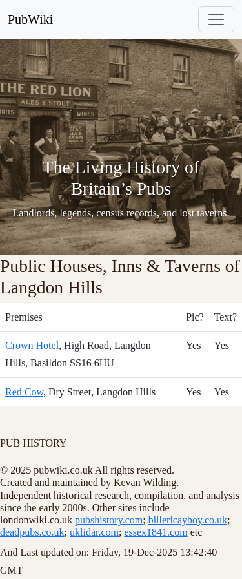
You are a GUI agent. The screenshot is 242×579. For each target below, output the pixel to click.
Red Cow (24, 391)
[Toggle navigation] (216, 19)
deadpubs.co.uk (32, 532)
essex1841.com (155, 532)
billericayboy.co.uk (187, 519)
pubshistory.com (109, 519)
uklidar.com (94, 532)
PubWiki (30, 19)
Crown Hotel (32, 345)
